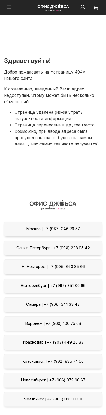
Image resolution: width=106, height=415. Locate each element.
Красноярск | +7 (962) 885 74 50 (53, 361)
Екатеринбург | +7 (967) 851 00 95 (53, 285)
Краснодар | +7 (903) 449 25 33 (53, 342)
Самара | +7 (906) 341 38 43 (53, 304)
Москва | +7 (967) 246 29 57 (53, 228)
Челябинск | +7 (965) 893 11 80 (53, 399)
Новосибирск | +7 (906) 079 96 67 (53, 380)
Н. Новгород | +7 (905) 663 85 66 (53, 266)
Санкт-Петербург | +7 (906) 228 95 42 (53, 247)
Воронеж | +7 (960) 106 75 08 (53, 323)
